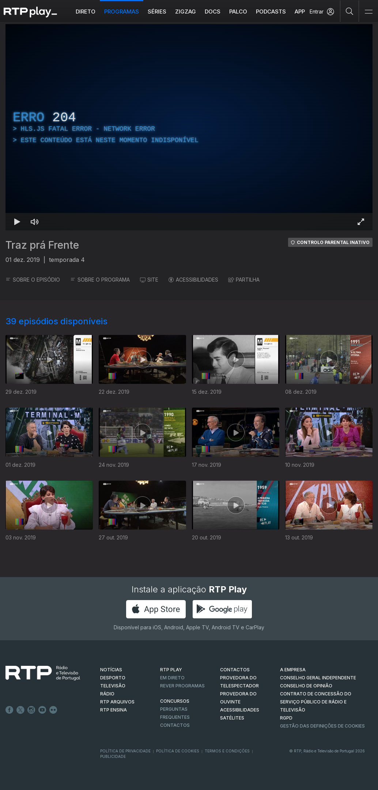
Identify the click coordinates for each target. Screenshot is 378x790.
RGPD (286, 718)
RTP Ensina (113, 710)
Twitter (20, 710)
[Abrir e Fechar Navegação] (368, 12)
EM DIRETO (172, 677)
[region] (189, 127)
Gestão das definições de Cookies (322, 726)
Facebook (9, 710)
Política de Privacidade (125, 751)
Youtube (42, 710)
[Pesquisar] (349, 11)
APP (300, 11)
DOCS (212, 11)
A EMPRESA (293, 669)
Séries (157, 11)
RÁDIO (107, 694)
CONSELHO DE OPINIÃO (306, 685)
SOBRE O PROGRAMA (100, 279)
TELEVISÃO (112, 685)
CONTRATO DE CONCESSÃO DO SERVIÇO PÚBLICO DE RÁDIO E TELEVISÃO (315, 702)
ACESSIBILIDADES (193, 279)
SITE (149, 279)
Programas (121, 11)
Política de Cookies (177, 751)
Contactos (175, 725)
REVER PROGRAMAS (182, 685)
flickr (53, 710)
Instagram (31, 710)
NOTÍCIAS (111, 669)
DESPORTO (112, 677)
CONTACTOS (235, 669)
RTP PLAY (171, 669)
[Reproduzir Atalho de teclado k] (17, 221)
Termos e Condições (227, 751)
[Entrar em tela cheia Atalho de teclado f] (361, 221)
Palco (238, 11)
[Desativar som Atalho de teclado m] (35, 221)
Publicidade (113, 756)
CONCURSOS (174, 701)
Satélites (232, 718)
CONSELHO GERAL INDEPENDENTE (318, 677)
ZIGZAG (185, 11)
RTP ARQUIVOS (117, 702)
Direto (85, 11)
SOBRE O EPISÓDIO (32, 279)
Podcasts (271, 11)
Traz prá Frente (42, 245)
